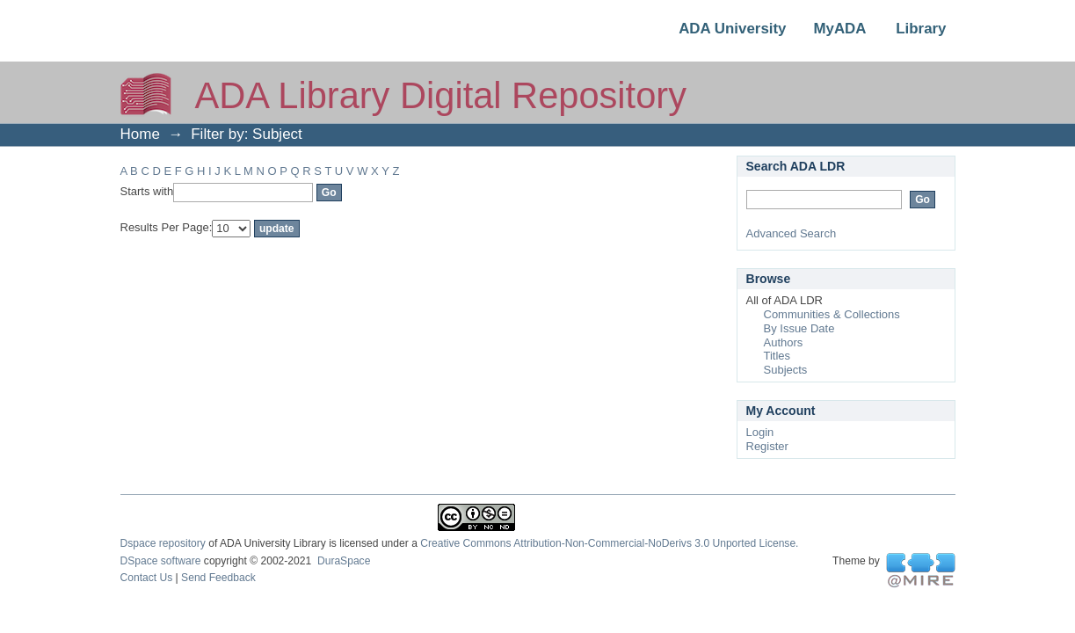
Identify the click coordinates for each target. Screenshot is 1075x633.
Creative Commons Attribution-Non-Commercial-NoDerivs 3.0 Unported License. (609, 543)
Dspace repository (163, 543)
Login (760, 432)
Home (140, 134)
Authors (783, 342)
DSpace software (160, 561)
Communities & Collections (832, 314)
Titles (777, 355)
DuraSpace (343, 561)
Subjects (786, 369)
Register (767, 446)
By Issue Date (799, 328)
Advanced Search (791, 233)
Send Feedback (218, 577)
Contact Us (146, 577)
